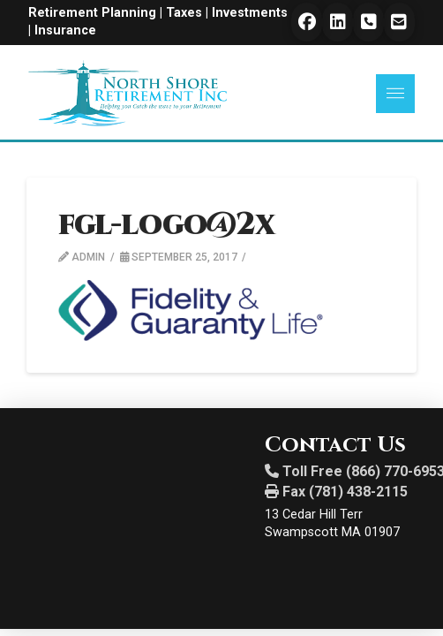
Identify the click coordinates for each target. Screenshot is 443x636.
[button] (395, 93)
